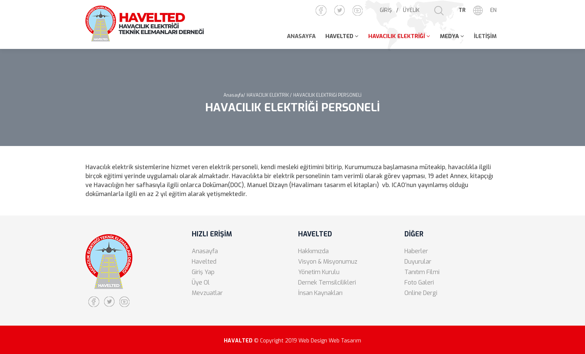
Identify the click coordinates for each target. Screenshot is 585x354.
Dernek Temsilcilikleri (327, 282)
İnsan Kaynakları (320, 293)
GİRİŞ (386, 10)
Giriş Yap (203, 272)
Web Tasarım (345, 340)
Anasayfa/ (234, 95)
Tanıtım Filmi (421, 272)
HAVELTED (339, 36)
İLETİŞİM (485, 36)
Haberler (416, 251)
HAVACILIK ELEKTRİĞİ (396, 36)
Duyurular (417, 262)
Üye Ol (201, 282)
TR (462, 10)
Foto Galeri (419, 282)
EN (493, 10)
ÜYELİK (411, 10)
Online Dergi (420, 293)
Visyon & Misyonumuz (327, 262)
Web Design (312, 340)
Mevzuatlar (207, 293)
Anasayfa (205, 251)
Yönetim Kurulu (319, 272)
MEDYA (449, 36)
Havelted (204, 262)
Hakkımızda (313, 251)
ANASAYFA (301, 36)
